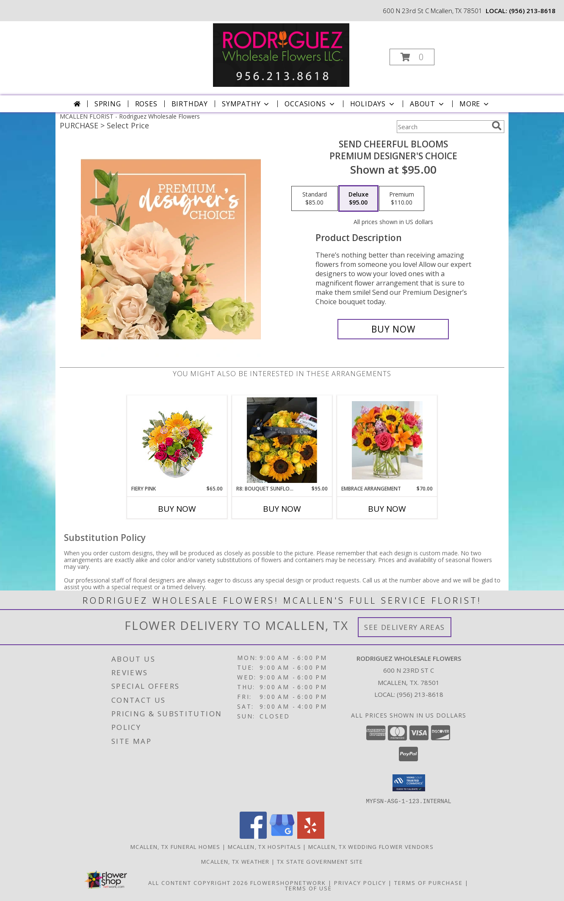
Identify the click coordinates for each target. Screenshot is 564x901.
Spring (107, 103)
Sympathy (246, 103)
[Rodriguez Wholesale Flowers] (281, 54)
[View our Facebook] (253, 836)
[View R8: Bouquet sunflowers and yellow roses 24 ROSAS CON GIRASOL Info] (282, 440)
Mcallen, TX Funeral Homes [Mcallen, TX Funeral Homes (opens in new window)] (175, 846)
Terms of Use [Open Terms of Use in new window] (308, 888)
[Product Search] (442, 127)
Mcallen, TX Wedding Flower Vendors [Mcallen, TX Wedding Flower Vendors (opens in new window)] (371, 846)
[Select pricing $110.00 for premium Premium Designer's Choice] (401, 198)
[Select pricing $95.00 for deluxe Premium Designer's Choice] (358, 198)
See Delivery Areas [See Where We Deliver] (404, 627)
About (427, 103)
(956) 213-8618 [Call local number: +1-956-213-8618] (532, 10)
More (474, 103)
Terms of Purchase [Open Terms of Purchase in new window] (428, 882)
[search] (496, 126)
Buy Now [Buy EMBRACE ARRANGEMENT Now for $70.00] (387, 508)
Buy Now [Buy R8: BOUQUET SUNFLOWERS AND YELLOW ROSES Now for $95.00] (282, 508)
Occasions (310, 103)
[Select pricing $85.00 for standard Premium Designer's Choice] (314, 198)
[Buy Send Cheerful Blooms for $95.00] (393, 329)
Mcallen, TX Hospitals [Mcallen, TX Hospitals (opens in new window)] (264, 846)
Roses (146, 103)
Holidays (373, 103)
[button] (412, 57)
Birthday (189, 103)
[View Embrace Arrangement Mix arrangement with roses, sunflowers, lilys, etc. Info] (387, 440)
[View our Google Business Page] (282, 836)
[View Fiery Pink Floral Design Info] (177, 440)
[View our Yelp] (310, 836)
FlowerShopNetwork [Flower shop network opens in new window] (288, 882)
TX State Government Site (320, 861)
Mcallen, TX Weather (235, 861)
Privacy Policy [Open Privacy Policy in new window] (360, 882)
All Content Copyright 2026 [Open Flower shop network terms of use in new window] (198, 882)
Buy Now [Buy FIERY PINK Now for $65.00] (177, 508)
